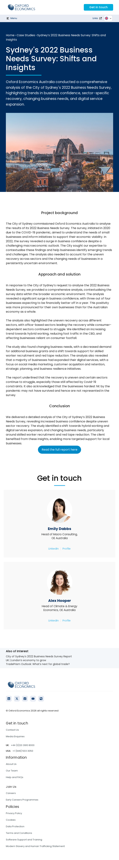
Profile (67, 548)
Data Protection (15, 826)
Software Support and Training (24, 839)
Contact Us (12, 729)
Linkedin (53, 548)
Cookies (11, 819)
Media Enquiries (15, 736)
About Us (11, 764)
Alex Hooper (59, 600)
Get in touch (98, 7)
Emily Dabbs (59, 529)
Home (10, 35)
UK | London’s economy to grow (26, 660)
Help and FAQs (14, 777)
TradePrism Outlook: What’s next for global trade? (38, 664)
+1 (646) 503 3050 (22, 750)
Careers (11, 793)
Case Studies (26, 35)
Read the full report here (59, 449)
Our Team (12, 770)
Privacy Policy (14, 813)
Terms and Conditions (19, 833)
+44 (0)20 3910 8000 (22, 745)
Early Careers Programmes (22, 799)
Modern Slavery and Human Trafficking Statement (35, 846)
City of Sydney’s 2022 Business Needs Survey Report (39, 656)
